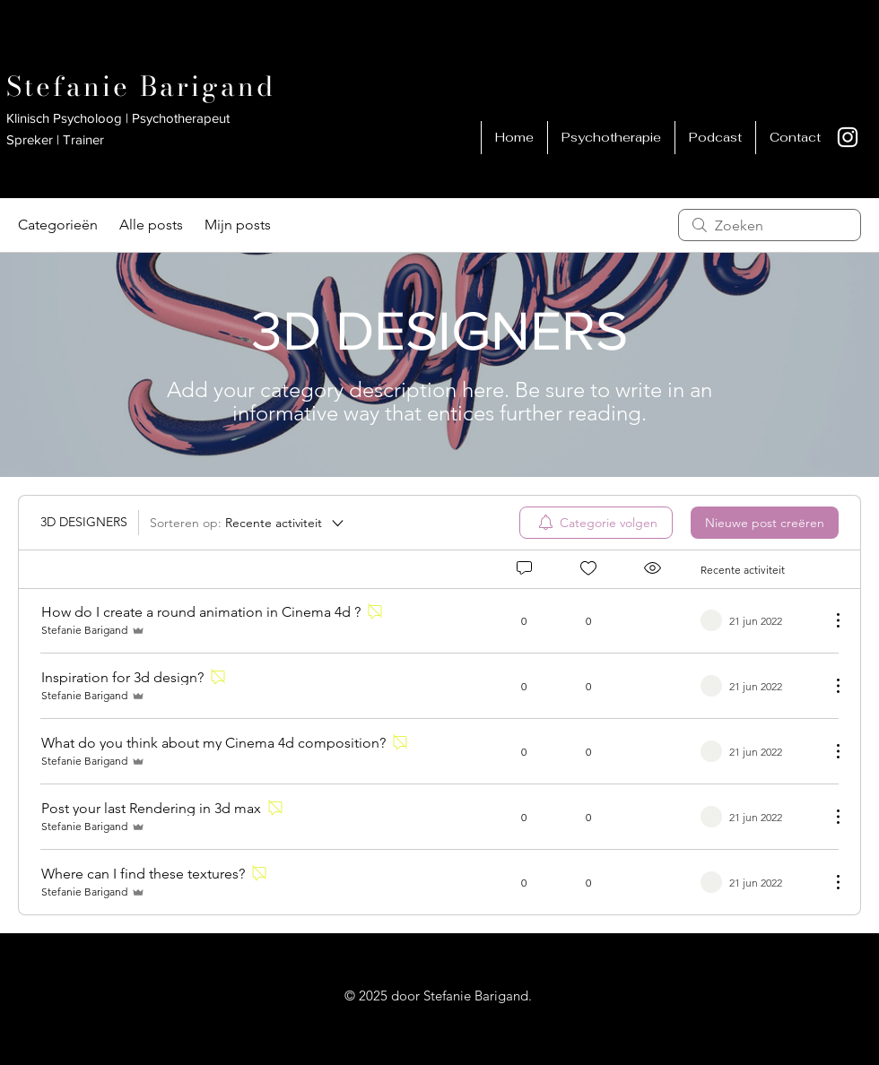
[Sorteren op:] (248, 522)
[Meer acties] (829, 620)
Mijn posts (238, 224)
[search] (769, 225)
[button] (714, 137)
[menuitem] (596, 523)
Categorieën (58, 224)
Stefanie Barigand (140, 86)
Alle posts (151, 224)
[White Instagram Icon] (847, 137)
